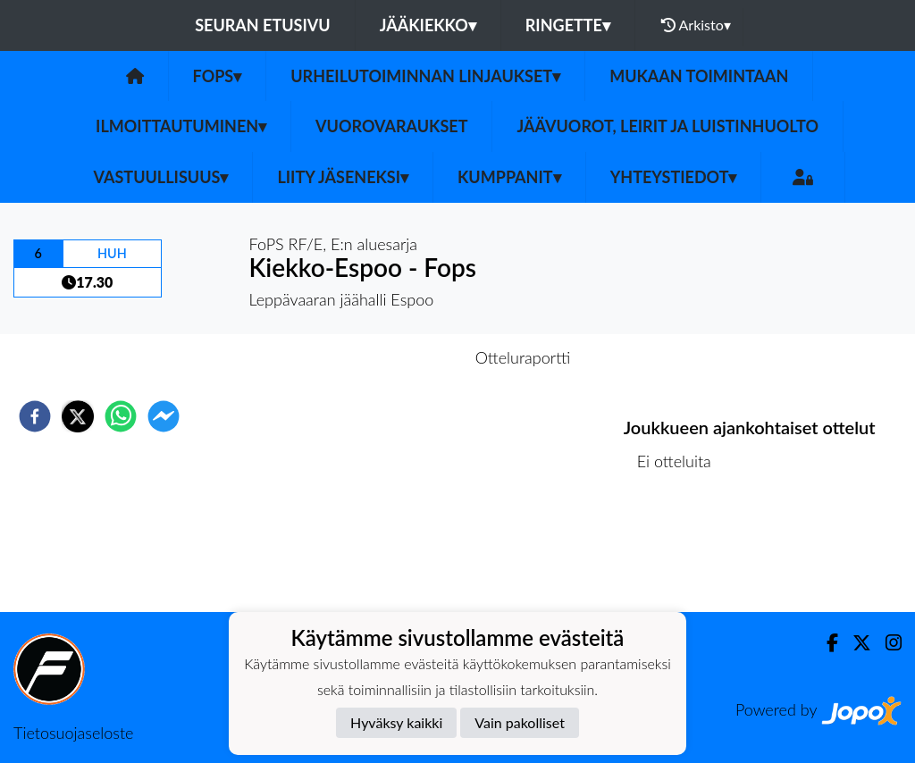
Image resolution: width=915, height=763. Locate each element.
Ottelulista (681, 551)
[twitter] (78, 416)
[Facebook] (825, 642)
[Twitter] (854, 642)
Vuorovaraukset (391, 126)
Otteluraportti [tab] (523, 357)
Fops (217, 76)
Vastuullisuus (161, 177)
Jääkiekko (428, 25)
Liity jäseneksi (342, 177)
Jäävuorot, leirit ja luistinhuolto (667, 126)
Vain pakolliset (519, 722)
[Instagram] (886, 642)
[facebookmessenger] (163, 416)
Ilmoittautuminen (181, 126)
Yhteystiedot (673, 177)
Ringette (567, 25)
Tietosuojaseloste (73, 732)
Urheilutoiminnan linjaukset (425, 76)
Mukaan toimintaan (698, 76)
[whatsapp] (121, 416)
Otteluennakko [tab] (396, 357)
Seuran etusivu (263, 25)
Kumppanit (509, 177)
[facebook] (35, 416)
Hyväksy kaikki (396, 722)
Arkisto (696, 25)
